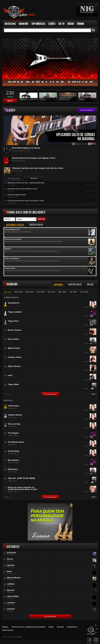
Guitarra (58, 284)
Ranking (23, 24)
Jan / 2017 (8, 292)
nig (87, 9)
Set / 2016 (51, 292)
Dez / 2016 (19, 292)
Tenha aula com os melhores (26, 212)
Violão (90, 284)
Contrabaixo (36, 224)
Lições (52, 24)
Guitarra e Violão (15, 224)
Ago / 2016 (62, 292)
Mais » (94, 394)
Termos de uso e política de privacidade (28, 627)
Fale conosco (8, 630)
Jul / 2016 (73, 292)
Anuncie (60, 627)
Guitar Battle (19, 12)
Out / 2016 (40, 292)
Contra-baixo (75, 284)
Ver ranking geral (50, 394)
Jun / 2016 (84, 292)
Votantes (13, 547)
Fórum (80, 24)
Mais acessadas (14, 178)
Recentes (33, 178)
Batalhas (10, 24)
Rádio (71, 24)
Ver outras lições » (87, 110)
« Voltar (6, 394)
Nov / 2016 (30, 292)
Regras (5, 627)
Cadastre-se (72, 627)
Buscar (41, 219)
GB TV (61, 24)
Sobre (51, 627)
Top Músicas (38, 24)
